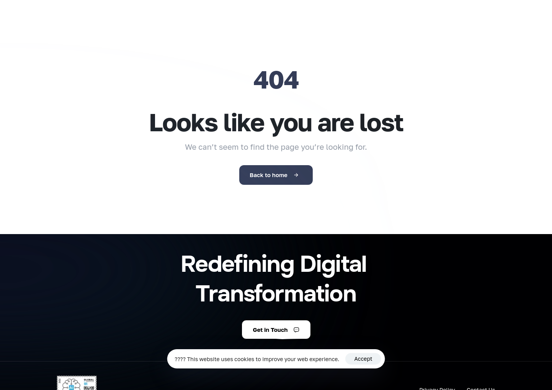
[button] (276, 329)
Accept (363, 358)
